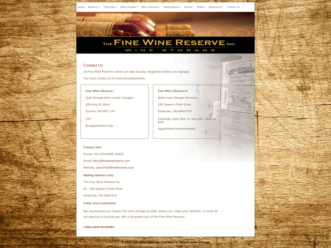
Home (81, 7)
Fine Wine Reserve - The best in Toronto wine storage (170, 242)
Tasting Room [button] (171, 7)
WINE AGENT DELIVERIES (98, 227)
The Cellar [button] (109, 7)
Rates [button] (200, 7)
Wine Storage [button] (128, 7)
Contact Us (233, 7)
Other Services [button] (149, 7)
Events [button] (188, 7)
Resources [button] (215, 7)
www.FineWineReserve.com (115, 167)
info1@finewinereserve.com (111, 161)
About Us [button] (93, 7)
